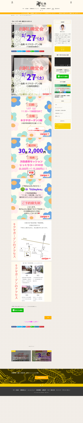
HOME (13, 15)
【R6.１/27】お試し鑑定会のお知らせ (25, 15)
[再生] (56, 65)
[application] (63, 61)
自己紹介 (27, 8)
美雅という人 (57, 116)
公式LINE (57, 8)
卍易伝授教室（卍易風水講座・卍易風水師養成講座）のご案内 (62, 96)
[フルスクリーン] (69, 65)
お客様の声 (48, 8)
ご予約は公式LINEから (41, 377)
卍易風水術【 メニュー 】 (34, 8)
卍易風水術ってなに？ (59, 113)
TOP (23, 8)
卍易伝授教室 (43, 8)
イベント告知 (18, 23)
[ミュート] (67, 65)
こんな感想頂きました (60, 124)
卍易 (21, 23)
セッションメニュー (58, 107)
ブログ (53, 8)
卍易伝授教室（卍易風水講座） (60, 110)
